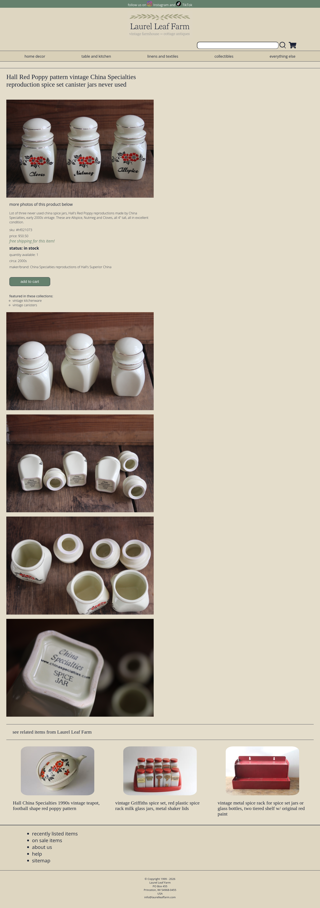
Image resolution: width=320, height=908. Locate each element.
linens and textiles (162, 56)
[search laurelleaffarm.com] (284, 45)
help (37, 853)
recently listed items (55, 833)
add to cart (29, 281)
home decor (34, 56)
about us (42, 847)
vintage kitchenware (27, 300)
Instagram (161, 5)
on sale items (47, 840)
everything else (282, 56)
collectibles (223, 56)
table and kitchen (96, 56)
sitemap (41, 860)
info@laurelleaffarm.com (160, 897)
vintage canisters (25, 305)
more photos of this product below (41, 204)
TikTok (187, 5)
